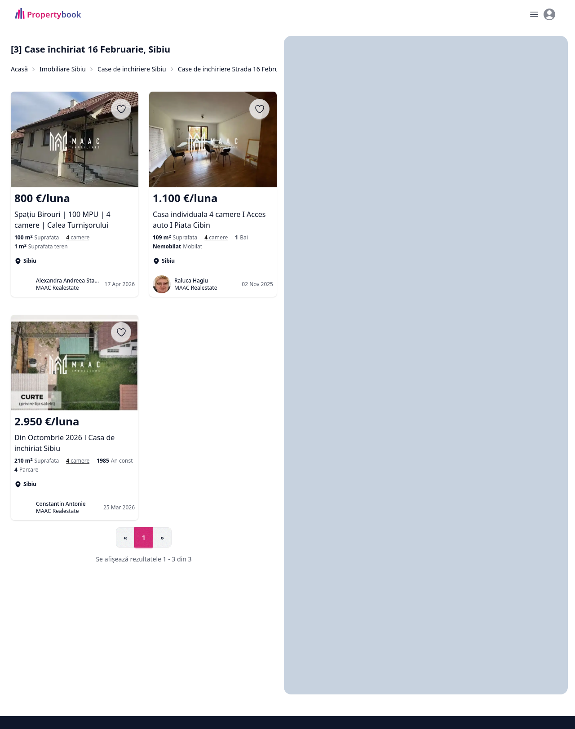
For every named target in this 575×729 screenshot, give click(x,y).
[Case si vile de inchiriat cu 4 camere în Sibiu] (216, 237)
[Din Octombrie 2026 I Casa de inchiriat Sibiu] (74, 434)
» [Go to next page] (162, 537)
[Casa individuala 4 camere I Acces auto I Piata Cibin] (213, 210)
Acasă (19, 69)
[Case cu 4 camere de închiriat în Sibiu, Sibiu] (77, 237)
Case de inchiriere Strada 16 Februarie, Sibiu (243, 69)
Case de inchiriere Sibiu (131, 69)
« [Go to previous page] (125, 537)
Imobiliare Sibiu (63, 69)
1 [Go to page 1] (144, 537)
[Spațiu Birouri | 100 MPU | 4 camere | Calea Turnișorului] (74, 210)
